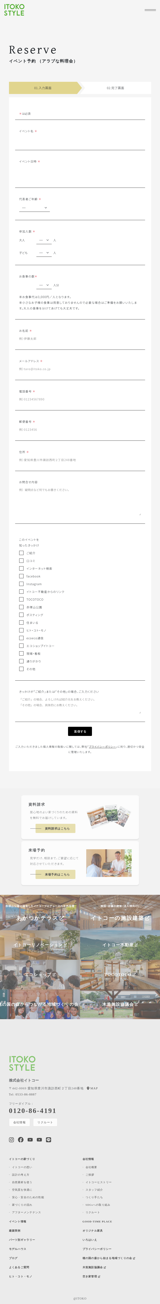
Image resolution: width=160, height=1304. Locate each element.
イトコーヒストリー (99, 1182)
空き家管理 (91, 1276)
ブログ (13, 1258)
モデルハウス (18, 1248)
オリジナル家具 (93, 1230)
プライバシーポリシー (102, 747)
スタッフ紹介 (94, 1189)
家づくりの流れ (22, 1204)
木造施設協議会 (94, 1267)
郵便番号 (27, 421)
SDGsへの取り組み (98, 1204)
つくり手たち (94, 1197)
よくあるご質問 (19, 1267)
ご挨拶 (90, 1174)
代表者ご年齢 (30, 199)
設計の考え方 (21, 1174)
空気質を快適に (22, 1189)
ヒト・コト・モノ (20, 1276)
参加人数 (27, 231)
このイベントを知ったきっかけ (29, 542)
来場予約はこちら (57, 874)
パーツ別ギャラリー (22, 1239)
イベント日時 (30, 161)
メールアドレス (31, 361)
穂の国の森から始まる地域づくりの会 (109, 1258)
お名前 (25, 330)
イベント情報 (18, 1221)
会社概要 (91, 1167)
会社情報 (19, 1122)
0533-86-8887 (23, 1094)
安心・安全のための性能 (28, 1197)
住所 (24, 452)
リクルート (45, 1122)
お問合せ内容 (28, 482)
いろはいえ (90, 1239)
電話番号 (27, 391)
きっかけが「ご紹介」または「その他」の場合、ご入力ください (59, 692)
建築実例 (15, 1230)
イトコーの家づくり (22, 1159)
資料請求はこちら (57, 828)
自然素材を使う (22, 1182)
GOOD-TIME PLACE (97, 1221)
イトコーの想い (22, 1167)
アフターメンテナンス (26, 1212)
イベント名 (28, 131)
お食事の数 (28, 276)
